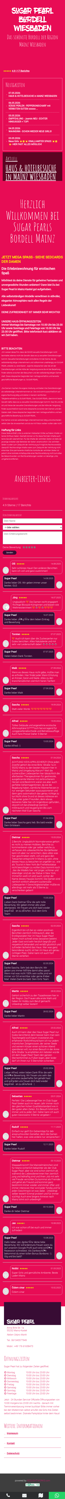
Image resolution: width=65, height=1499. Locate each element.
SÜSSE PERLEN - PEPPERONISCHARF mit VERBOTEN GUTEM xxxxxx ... (29, 106)
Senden (9, 552)
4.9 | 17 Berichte (16, 70)
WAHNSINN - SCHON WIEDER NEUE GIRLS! (30, 130)
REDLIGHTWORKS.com (38, 1480)
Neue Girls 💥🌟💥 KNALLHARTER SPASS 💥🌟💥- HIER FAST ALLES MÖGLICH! (33, 141)
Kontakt (11, 1443)
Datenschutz (13, 1453)
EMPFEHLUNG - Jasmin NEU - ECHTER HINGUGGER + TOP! (28, 118)
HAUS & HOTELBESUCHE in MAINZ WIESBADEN (33, 94)
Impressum (12, 1433)
